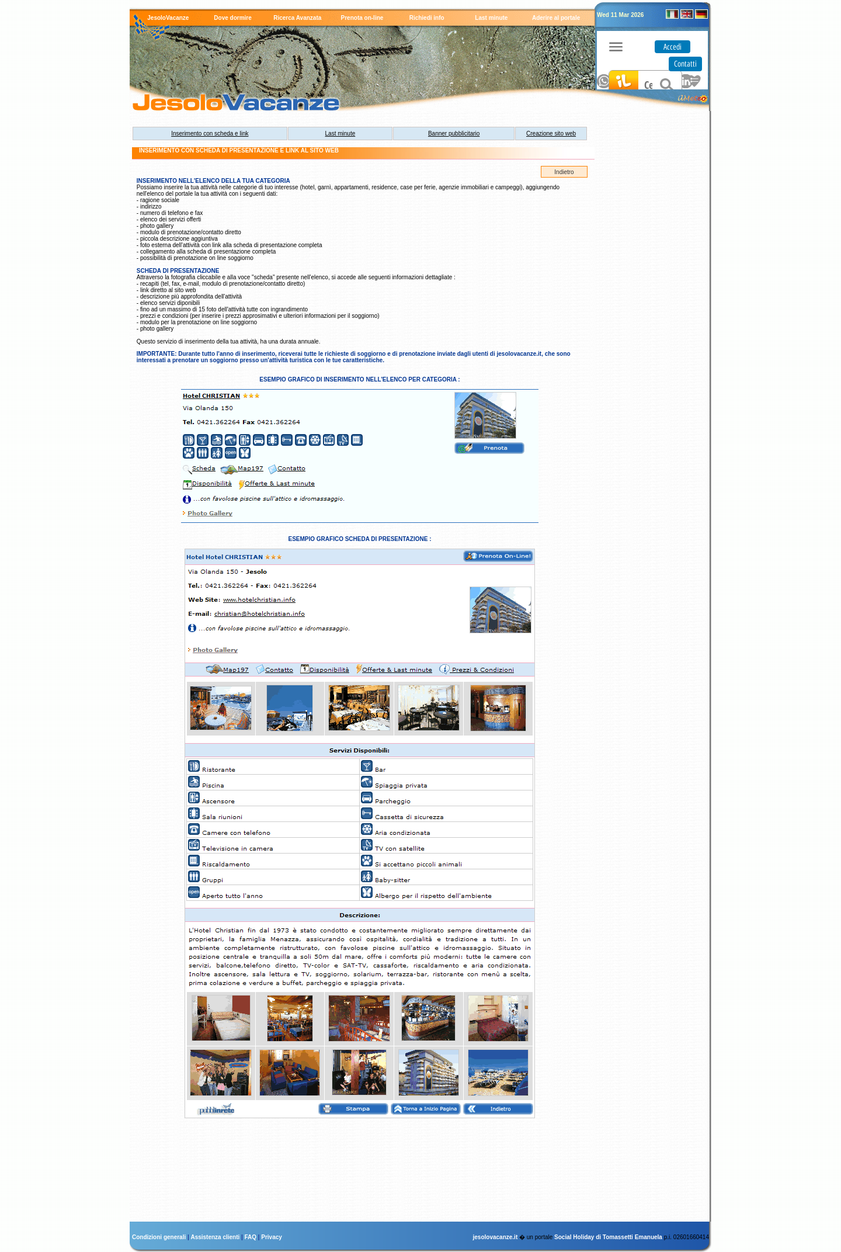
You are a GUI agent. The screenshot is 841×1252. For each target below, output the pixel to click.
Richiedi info (426, 18)
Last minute (491, 18)
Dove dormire (232, 18)
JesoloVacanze (168, 18)
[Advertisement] (648, 295)
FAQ (251, 1237)
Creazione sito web (551, 133)
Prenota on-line (362, 18)
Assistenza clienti (215, 1237)
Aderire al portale (556, 18)
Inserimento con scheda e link (209, 133)
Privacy (271, 1237)
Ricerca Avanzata (297, 18)
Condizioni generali (159, 1237)
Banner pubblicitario (453, 133)
